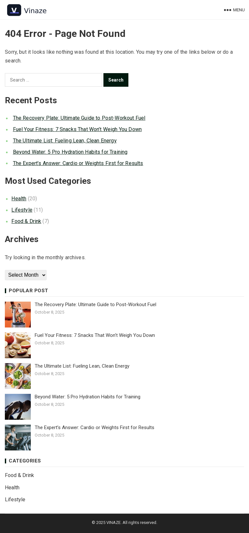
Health (18, 198)
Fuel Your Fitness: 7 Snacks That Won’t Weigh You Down (77, 129)
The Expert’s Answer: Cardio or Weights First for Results (78, 163)
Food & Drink (26, 221)
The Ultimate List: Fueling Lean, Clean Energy (65, 141)
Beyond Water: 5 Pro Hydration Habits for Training (70, 152)
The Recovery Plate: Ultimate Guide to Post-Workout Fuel (79, 118)
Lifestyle (21, 210)
